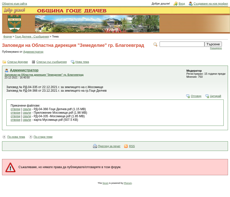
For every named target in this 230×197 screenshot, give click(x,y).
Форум (7, 36)
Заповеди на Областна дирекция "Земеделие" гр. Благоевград (44, 74)
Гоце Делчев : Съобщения (32, 36)
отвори (15, 109)
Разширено (216, 48)
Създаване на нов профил (211, 3)
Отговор (196, 95)
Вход (182, 3)
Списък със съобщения (51, 61)
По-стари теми (43, 136)
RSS (132, 146)
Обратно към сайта (14, 3)
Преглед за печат (109, 146)
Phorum (128, 183)
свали (27, 109)
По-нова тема (16, 136)
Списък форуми (17, 61)
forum (105, 183)
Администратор (33, 51)
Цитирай (215, 95)
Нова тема (82, 61)
